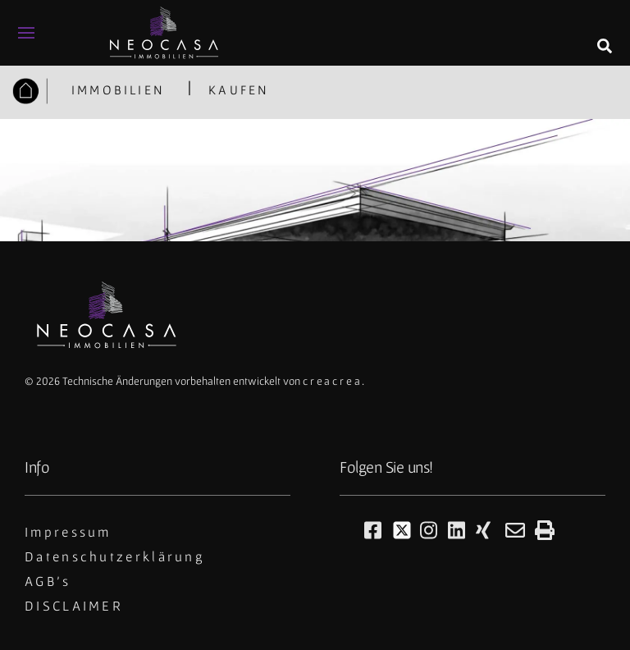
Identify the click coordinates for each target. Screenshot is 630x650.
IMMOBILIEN (115, 89)
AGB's (48, 581)
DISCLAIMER (74, 605)
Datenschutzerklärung (115, 556)
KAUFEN (238, 89)
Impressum (68, 531)
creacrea (332, 380)
